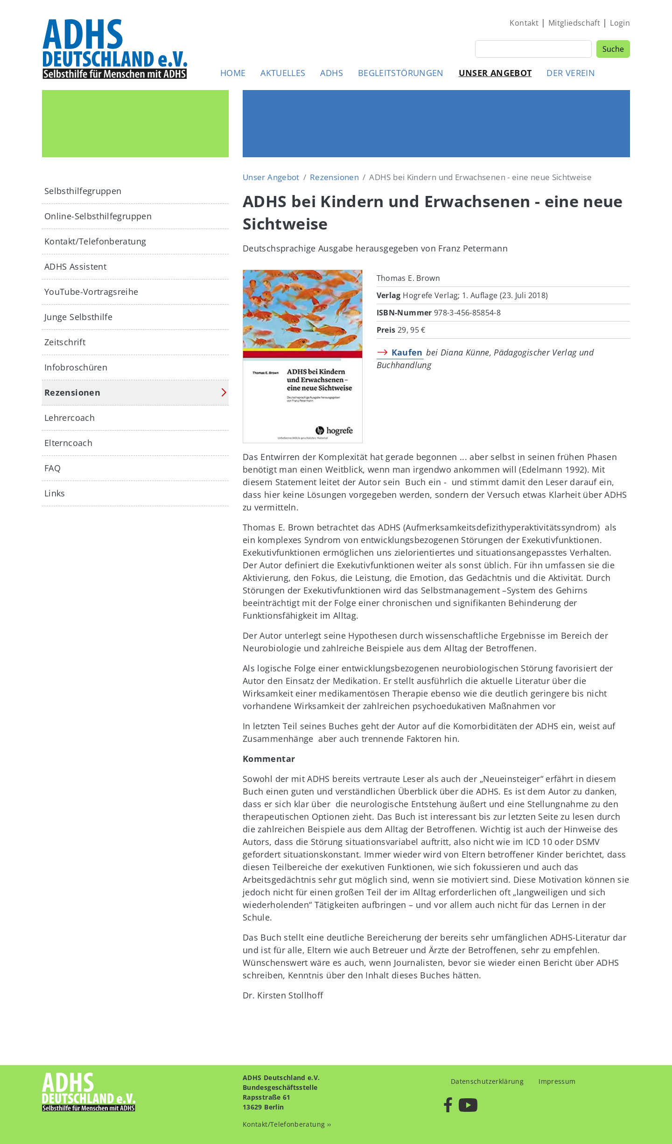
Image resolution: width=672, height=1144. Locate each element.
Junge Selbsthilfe (78, 316)
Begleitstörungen (401, 72)
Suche (613, 49)
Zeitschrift (64, 342)
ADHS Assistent (75, 266)
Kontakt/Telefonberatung (95, 241)
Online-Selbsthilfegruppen (98, 216)
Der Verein (570, 72)
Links (54, 493)
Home (232, 72)
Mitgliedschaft (574, 23)
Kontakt (524, 23)
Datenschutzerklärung (487, 1081)
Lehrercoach (69, 417)
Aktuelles (282, 72)
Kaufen (407, 352)
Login (620, 23)
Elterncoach (68, 442)
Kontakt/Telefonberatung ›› (287, 1124)
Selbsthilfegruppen (82, 190)
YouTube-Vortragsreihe (91, 291)
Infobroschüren (75, 367)
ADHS (331, 72)
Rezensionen (334, 177)
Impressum (557, 1081)
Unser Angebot (495, 72)
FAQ (52, 468)
